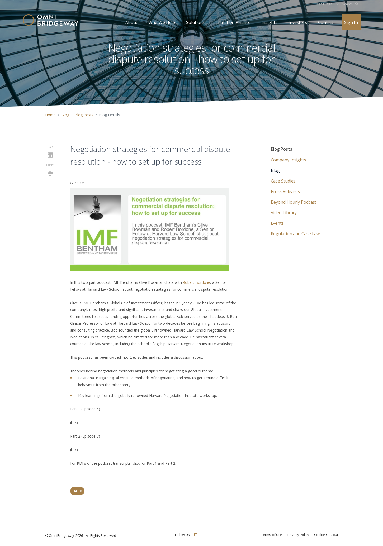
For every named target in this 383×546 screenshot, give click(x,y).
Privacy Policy (298, 534)
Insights (269, 22)
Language (324, 4)
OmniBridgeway (61, 535)
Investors (298, 22)
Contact (325, 22)
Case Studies (283, 181)
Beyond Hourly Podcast (293, 202)
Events (277, 223)
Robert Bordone (196, 282)
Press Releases (285, 191)
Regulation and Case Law (295, 234)
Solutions (195, 22)
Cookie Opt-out (326, 534)
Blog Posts (84, 114)
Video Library (284, 212)
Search (350, 4)
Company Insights (288, 160)
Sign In (351, 22)
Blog (65, 114)
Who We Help (161, 22)
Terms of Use (271, 534)
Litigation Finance (233, 22)
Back (77, 491)
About (131, 22)
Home (50, 114)
